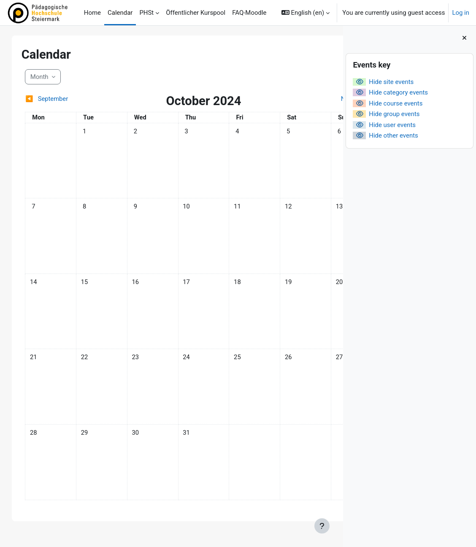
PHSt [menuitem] (146, 12)
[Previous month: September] (69, 99)
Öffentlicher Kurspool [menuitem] (195, 12)
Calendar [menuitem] (120, 12)
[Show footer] (322, 525)
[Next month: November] (287, 99)
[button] (305, 12)
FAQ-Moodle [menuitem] (249, 12)
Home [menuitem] (92, 12)
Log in (460, 12)
